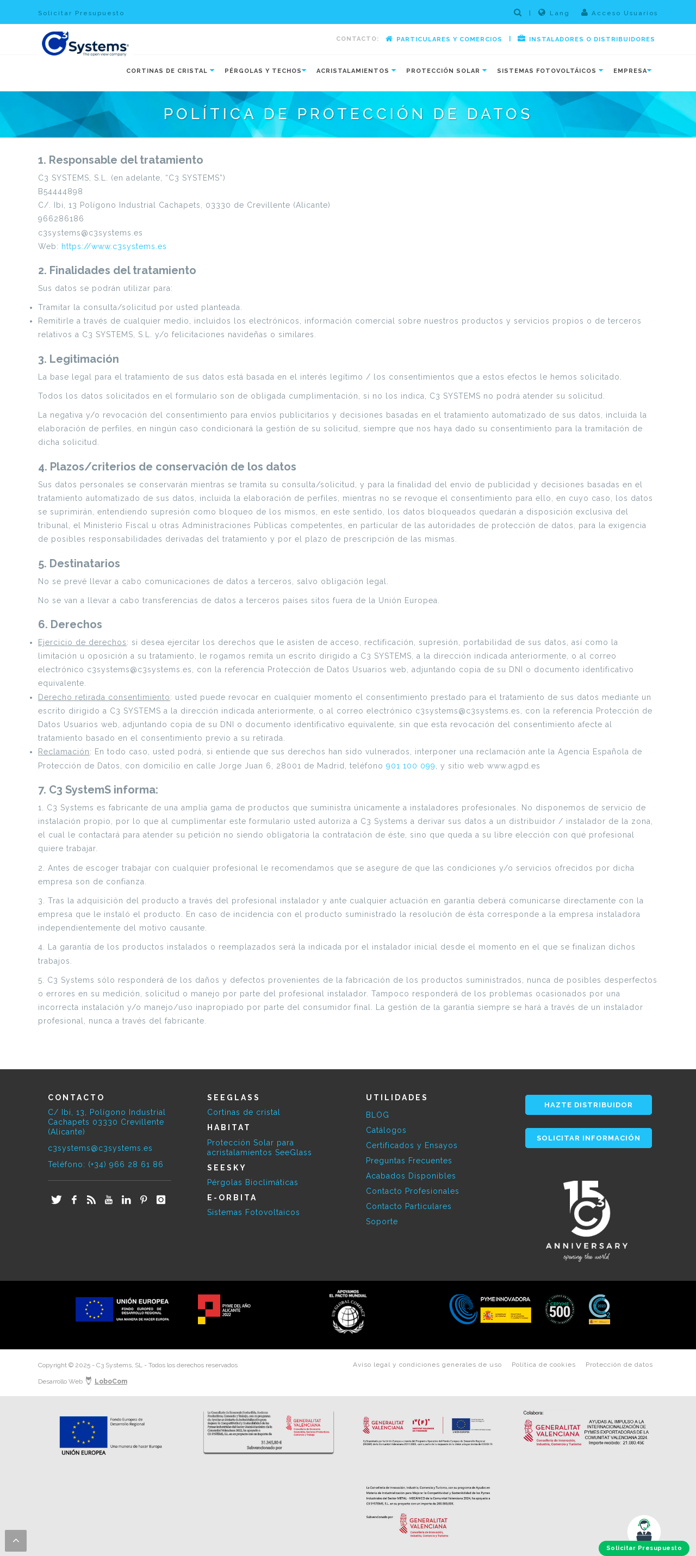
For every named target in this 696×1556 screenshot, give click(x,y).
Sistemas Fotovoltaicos (253, 1212)
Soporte (382, 1221)
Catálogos (386, 1130)
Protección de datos (619, 1364)
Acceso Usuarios (619, 12)
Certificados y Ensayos (412, 1145)
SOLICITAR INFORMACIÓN (589, 1138)
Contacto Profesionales (412, 1191)
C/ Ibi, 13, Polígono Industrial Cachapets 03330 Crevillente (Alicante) (107, 1122)
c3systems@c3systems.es (100, 1148)
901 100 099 (411, 765)
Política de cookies (544, 1364)
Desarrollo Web (82, 1381)
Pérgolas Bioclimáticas (253, 1182)
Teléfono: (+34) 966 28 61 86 (106, 1164)
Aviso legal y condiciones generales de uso (427, 1364)
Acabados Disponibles (411, 1175)
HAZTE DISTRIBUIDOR (588, 1105)
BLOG (377, 1115)
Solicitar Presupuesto (81, 13)
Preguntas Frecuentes (409, 1160)
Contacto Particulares (409, 1206)
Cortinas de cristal (244, 1112)
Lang (554, 12)
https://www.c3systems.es (114, 246)
